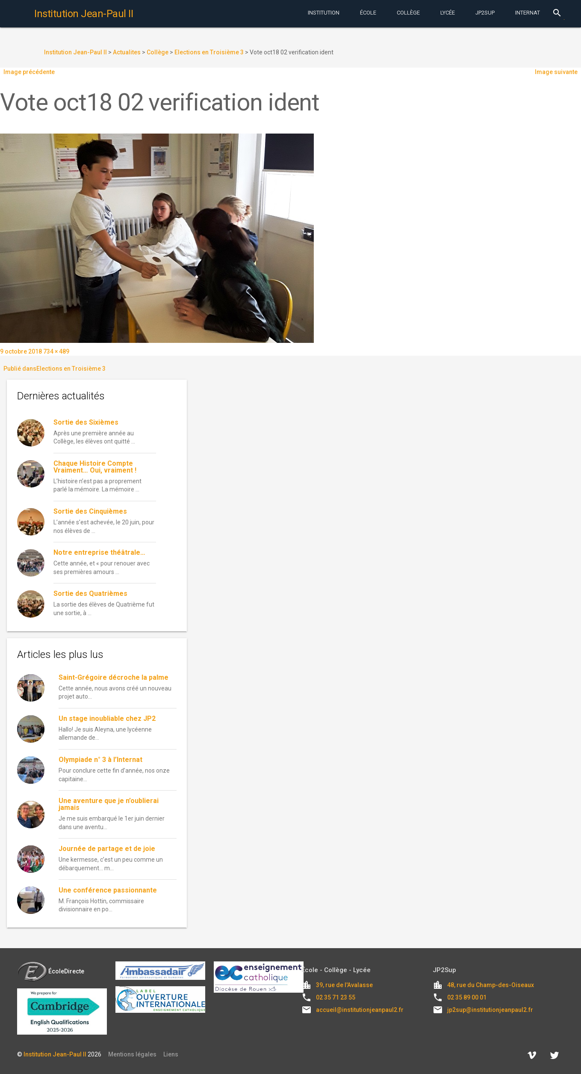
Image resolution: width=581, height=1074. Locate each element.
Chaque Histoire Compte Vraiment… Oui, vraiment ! (94, 466)
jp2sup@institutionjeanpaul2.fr (490, 1009)
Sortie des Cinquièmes (90, 511)
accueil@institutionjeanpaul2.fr (360, 1009)
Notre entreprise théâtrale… (99, 552)
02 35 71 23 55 (335, 997)
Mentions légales (132, 1054)
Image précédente (29, 71)
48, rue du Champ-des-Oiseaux (490, 985)
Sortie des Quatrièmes (90, 593)
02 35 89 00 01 (467, 997)
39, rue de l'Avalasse (344, 985)
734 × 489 (56, 351)
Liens (170, 1054)
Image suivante (556, 71)
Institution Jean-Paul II (55, 1054)
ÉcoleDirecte (50, 971)
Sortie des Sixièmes (85, 422)
